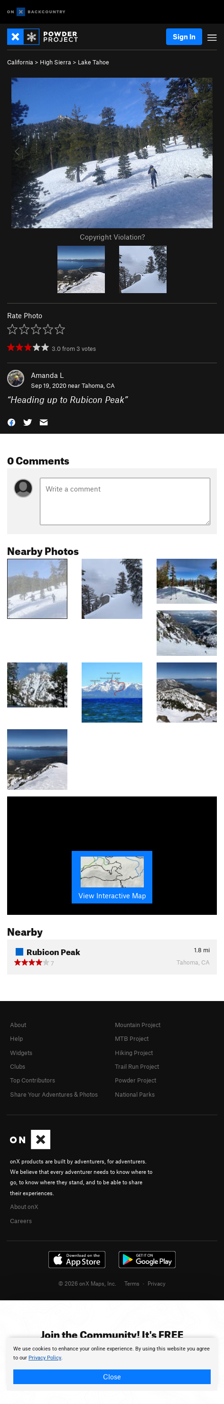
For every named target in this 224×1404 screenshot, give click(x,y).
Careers (21, 1221)
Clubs (17, 1066)
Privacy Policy (44, 1358)
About (18, 1024)
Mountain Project (137, 1024)
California (20, 62)
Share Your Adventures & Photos (54, 1094)
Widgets (21, 1052)
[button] (11, 421)
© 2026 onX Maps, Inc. (87, 1283)
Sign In (184, 36)
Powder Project (135, 1080)
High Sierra (55, 62)
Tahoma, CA (98, 385)
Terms (132, 1283)
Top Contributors (32, 1080)
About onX (24, 1206)
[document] (112, 1364)
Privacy (157, 1283)
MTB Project (132, 1038)
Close (112, 1376)
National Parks (135, 1094)
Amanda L (47, 375)
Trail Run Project (137, 1066)
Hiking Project (134, 1052)
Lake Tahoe (93, 62)
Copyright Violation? (112, 237)
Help (16, 1038)
